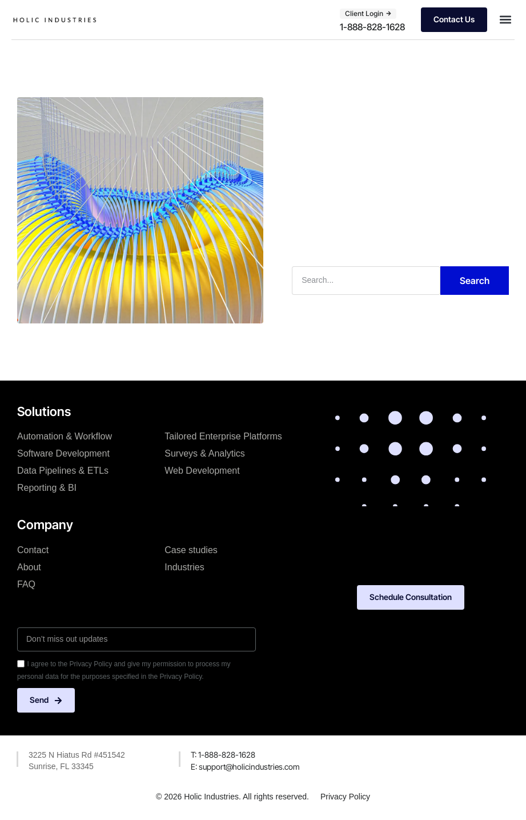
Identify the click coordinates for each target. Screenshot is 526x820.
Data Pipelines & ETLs (63, 470)
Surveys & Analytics (204, 453)
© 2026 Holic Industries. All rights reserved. (232, 796)
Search (474, 280)
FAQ (26, 584)
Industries (184, 567)
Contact (33, 550)
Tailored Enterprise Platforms (223, 436)
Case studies (191, 550)
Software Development (63, 453)
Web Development (201, 470)
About (29, 567)
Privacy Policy (345, 796)
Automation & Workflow (64, 436)
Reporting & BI (47, 488)
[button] (505, 19)
